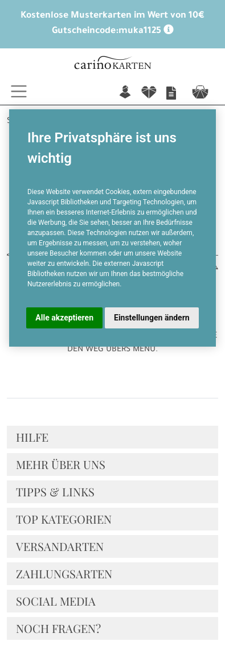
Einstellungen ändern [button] (152, 317)
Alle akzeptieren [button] (64, 317)
